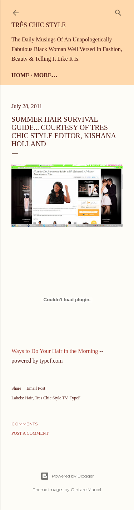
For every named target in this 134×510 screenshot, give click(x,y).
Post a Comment (30, 433)
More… (46, 75)
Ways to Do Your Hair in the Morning (54, 351)
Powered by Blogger (67, 476)
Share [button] (16, 388)
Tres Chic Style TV (51, 397)
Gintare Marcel (86, 489)
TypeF (75, 397)
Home (20, 75)
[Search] (118, 11)
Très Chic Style (38, 25)
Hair (29, 397)
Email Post (35, 388)
